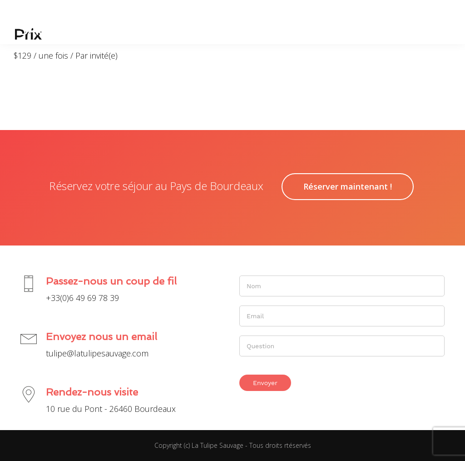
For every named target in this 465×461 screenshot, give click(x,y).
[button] (441, 22)
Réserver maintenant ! (347, 186)
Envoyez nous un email (101, 336)
